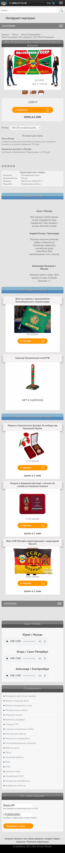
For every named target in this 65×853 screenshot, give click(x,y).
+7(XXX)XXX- (18, 815)
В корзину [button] (21, 109)
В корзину (26, 341)
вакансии (20, 841)
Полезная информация (38, 841)
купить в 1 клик (32, 116)
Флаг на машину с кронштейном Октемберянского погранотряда (32, 300)
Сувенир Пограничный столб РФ (32, 357)
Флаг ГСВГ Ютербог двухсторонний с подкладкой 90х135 (32, 542)
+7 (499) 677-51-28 (17, 3)
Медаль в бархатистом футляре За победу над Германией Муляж (32, 427)
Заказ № (18, 805)
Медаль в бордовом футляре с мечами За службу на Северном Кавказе (32, 485)
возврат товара (52, 838)
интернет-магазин (13, 838)
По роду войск (32, 688)
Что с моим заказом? (32, 796)
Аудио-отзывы (32, 623)
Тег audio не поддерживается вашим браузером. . (26, 641)
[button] (61, 10)
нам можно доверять (33, 838)
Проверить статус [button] (15, 826)
